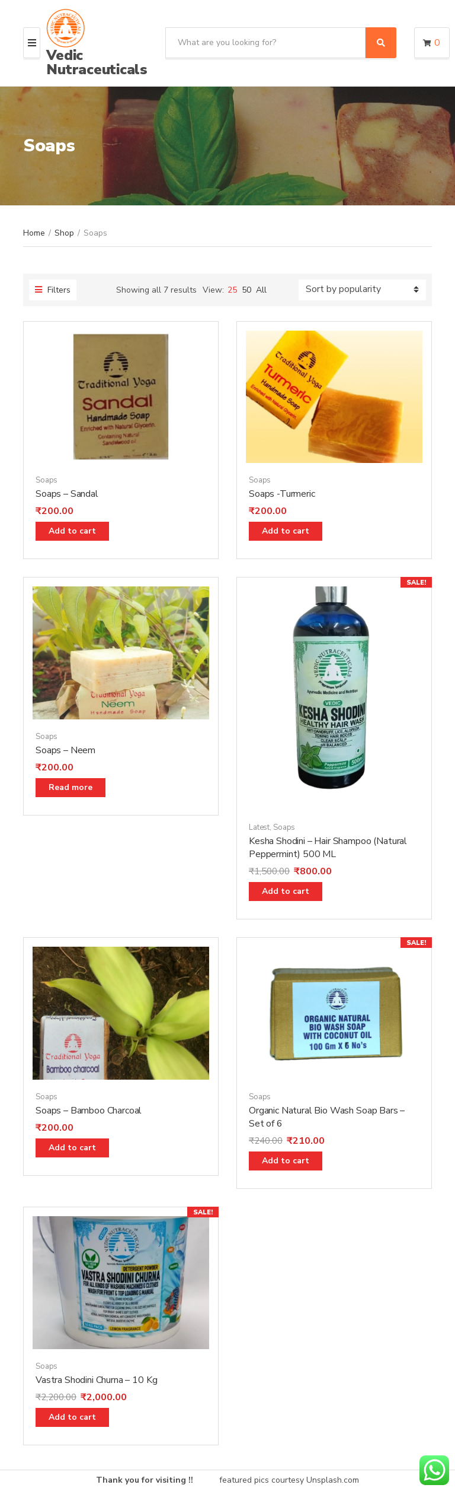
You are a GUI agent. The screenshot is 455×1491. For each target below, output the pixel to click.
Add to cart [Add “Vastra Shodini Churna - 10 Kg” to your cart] (72, 1417)
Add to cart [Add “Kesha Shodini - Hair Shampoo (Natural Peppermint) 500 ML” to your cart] (285, 891)
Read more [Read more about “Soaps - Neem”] (70, 787)
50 (246, 290)
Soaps (46, 480)
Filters (53, 290)
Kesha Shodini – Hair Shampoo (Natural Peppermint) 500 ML (328, 848)
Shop (64, 233)
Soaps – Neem (65, 750)
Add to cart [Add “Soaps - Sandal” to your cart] (72, 531)
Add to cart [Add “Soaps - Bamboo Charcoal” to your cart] (72, 1147)
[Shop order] (362, 290)
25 (232, 290)
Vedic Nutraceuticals (97, 62)
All (261, 290)
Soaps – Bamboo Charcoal (89, 1110)
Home (34, 233)
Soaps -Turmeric (282, 493)
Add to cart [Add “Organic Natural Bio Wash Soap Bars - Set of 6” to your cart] (285, 1160)
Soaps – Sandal (67, 493)
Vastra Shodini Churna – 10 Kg (96, 1380)
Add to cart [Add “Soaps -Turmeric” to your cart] (285, 531)
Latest (259, 827)
